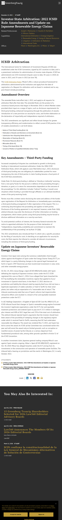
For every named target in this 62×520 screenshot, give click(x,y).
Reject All (41, 517)
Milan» (44, 46)
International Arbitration (30, 36)
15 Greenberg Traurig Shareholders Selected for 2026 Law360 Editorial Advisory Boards (26, 416)
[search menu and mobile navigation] (59, 3)
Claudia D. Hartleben (45, 31)
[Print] (42, 378)
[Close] (55, 506)
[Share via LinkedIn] (27, 378)
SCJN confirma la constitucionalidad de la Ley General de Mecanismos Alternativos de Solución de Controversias (30, 452)
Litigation (26, 41)
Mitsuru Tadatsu (29, 33)
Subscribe (31, 374)
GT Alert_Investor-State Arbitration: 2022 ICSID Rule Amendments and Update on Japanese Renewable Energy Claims (29, 363)
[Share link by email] (38, 378)
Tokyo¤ (52, 46)
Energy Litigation (47, 36)
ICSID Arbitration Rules (13, 82)
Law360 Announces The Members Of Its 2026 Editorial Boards (29, 432)
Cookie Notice (11, 510)
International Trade (30, 43)
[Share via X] (31, 378)
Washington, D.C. (34, 46)
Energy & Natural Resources (49, 38)
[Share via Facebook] (34, 378)
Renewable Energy (29, 38)
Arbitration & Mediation (41, 41)
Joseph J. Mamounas (28, 31)
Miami (23, 46)
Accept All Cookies (15, 517)
